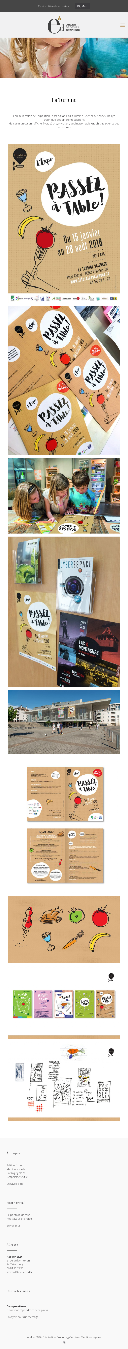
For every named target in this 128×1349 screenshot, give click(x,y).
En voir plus (13, 1225)
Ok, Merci (82, 6)
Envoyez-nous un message (22, 1317)
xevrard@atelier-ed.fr (19, 1272)
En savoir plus (15, 1184)
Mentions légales (91, 1337)
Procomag (63, 1337)
